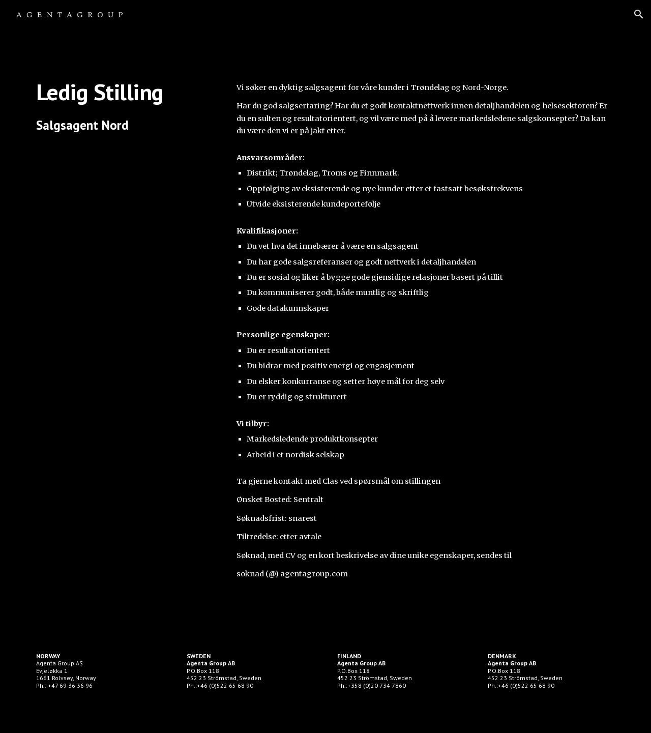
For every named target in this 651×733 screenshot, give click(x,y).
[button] (639, 14)
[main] (125, 106)
